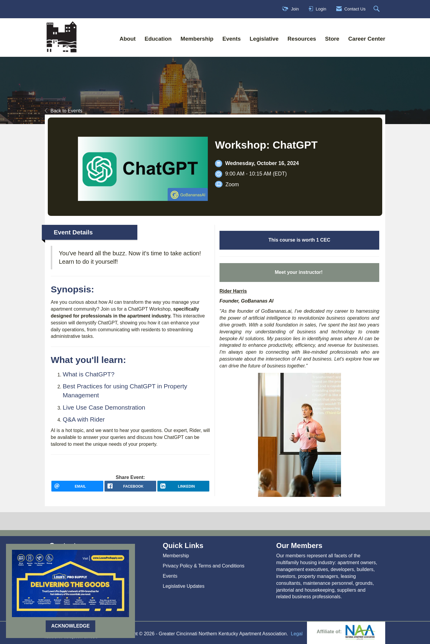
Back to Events (63, 110)
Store (332, 39)
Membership (197, 39)
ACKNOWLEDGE (70, 625)
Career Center (366, 39)
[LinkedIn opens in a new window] (183, 488)
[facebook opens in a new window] (130, 488)
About (127, 39)
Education (158, 39)
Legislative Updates (184, 586)
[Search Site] (377, 9)
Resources (302, 39)
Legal (296, 633)
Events (231, 39)
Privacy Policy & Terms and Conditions (204, 565)
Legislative (264, 39)
